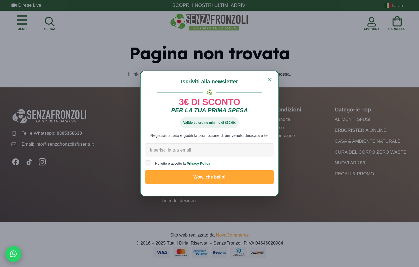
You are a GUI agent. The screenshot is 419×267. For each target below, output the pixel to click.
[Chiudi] (270, 80)
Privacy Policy (198, 163)
